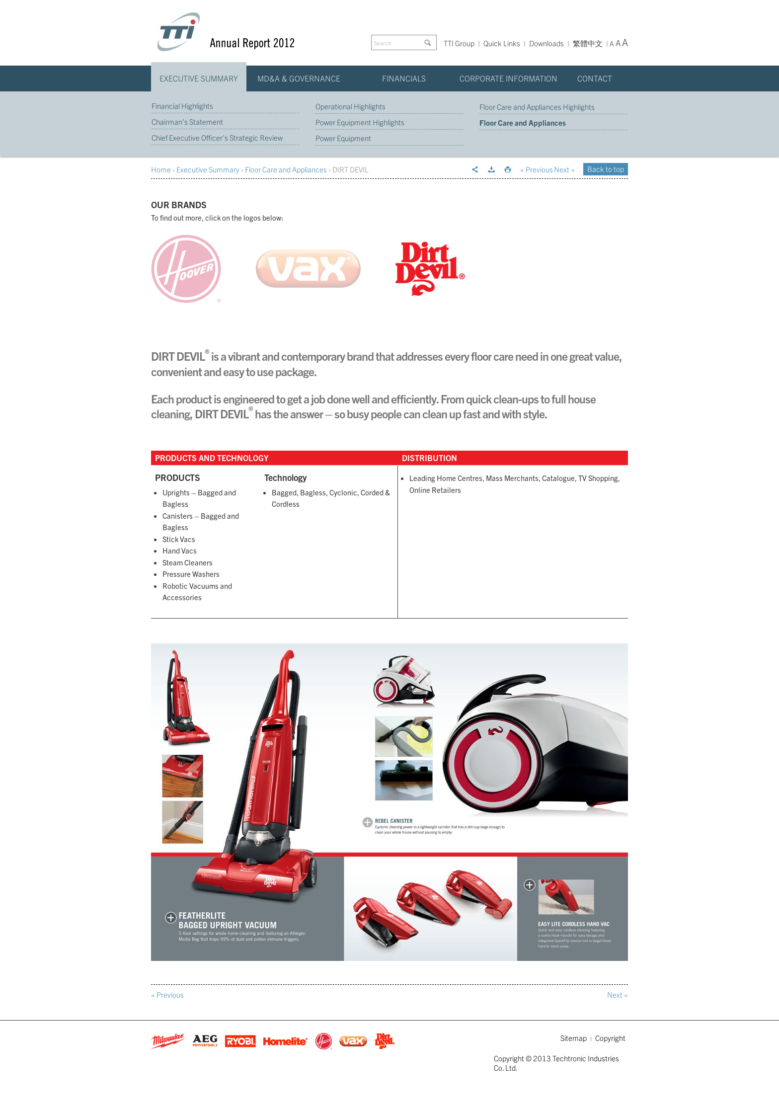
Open (171, 918)
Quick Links (501, 43)
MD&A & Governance (298, 78)
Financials (404, 78)
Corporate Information (508, 78)
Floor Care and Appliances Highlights (537, 106)
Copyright (610, 1037)
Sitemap (573, 1037)
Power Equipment (343, 138)
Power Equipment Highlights (359, 122)
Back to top (605, 168)
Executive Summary (198, 78)
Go (429, 42)
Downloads (546, 43)
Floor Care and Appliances (522, 122)
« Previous (536, 169)
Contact (594, 78)
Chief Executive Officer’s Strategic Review (217, 137)
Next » (564, 169)
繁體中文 (588, 44)
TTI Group (459, 43)
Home (161, 169)
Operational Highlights (350, 106)
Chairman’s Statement (187, 121)
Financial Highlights (182, 105)
